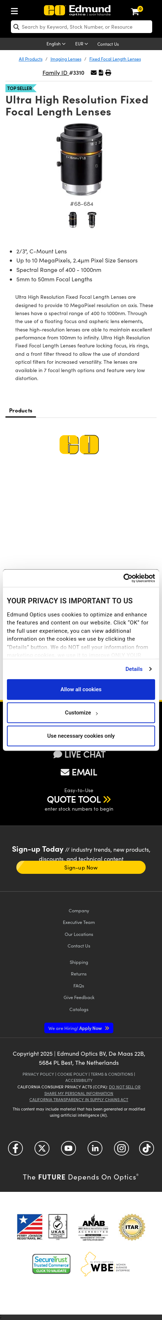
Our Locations (79, 934)
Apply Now (75, 1028)
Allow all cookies (80, 689)
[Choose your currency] (82, 44)
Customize (81, 713)
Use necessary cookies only (81, 736)
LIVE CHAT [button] (79, 754)
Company (79, 910)
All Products (30, 59)
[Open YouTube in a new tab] (68, 1151)
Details (133, 669)
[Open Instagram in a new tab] (121, 1151)
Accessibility (79, 1080)
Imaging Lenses (65, 59)
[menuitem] (16, 9)
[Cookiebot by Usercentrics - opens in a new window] (123, 578)
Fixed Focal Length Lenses (115, 59)
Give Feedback (79, 997)
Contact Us (108, 44)
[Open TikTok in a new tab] (146, 1151)
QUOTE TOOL (74, 799)
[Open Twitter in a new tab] (41, 1151)
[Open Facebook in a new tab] (15, 1151)
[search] (81, 26)
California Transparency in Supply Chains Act (78, 1099)
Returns (79, 973)
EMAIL (79, 772)
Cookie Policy (72, 1074)
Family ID (55, 72)
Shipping (79, 962)
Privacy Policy (38, 1074)
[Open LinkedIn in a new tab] (95, 1151)
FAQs (78, 985)
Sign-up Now (81, 867)
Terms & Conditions (112, 1074)
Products (20, 410)
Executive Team (79, 922)
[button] (101, 72)
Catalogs (79, 1009)
